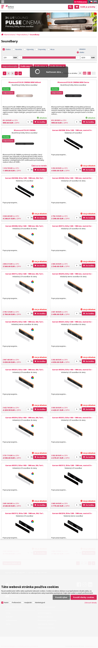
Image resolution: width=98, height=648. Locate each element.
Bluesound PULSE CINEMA (24, 130)
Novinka (18, 49)
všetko (81, 52)
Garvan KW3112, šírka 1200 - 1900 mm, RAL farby (24, 513)
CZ (90, 2)
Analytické (28, 602)
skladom (82, 49)
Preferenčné (16, 602)
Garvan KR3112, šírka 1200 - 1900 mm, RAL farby (24, 274)
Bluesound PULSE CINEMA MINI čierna (73, 82)
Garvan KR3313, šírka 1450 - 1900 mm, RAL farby (24, 465)
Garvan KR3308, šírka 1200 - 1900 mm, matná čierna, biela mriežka (73, 179)
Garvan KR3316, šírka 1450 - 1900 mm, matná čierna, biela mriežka (73, 370)
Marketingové (40, 602)
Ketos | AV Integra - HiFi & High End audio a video (10, 7)
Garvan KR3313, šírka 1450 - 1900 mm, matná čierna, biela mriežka (73, 418)
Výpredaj (30, 49)
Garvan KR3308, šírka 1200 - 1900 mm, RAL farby (24, 226)
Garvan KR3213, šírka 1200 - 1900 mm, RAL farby (24, 369)
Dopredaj (42, 49)
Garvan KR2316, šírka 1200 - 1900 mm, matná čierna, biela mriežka (73, 275)
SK (95, 2)
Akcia (52, 49)
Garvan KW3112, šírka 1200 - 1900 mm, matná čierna (73, 465)
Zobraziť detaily (90, 602)
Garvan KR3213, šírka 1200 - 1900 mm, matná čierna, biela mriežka (73, 323)
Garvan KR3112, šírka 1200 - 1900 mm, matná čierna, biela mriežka (73, 227)
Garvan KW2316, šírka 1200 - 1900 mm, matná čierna (73, 513)
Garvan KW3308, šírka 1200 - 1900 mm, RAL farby (24, 178)
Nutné (6, 602)
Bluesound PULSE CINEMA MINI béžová (25, 82)
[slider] (20, 57)
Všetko (8, 49)
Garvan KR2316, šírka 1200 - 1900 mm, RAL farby (24, 322)
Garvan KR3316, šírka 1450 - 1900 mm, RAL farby (24, 417)
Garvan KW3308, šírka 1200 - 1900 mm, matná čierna (73, 130)
